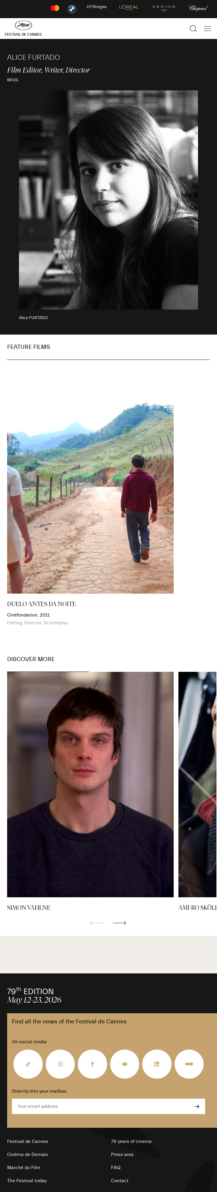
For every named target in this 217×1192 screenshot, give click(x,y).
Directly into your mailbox (39, 1091)
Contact (120, 1180)
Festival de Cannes (27, 1141)
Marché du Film (23, 1167)
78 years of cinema (131, 1141)
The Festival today (27, 1180)
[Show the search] (193, 28)
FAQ (116, 1167)
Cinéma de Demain (27, 1154)
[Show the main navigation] (207, 28)
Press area (122, 1154)
